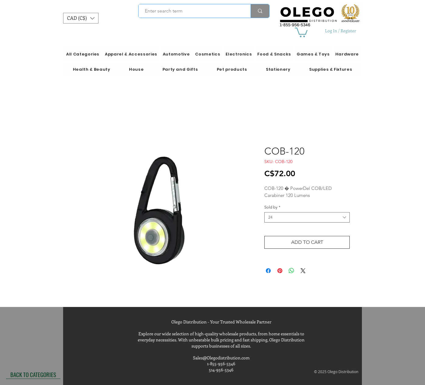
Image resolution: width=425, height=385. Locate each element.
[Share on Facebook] (268, 270)
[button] (80, 18)
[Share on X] (303, 270)
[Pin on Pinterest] (280, 270)
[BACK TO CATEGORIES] (33, 374)
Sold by (272, 207)
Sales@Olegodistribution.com (221, 358)
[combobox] (307, 217)
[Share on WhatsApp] (291, 270)
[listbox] (80, 18)
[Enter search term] (191, 11)
